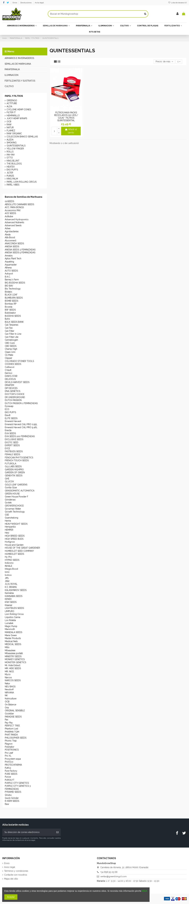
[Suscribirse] (57, 832)
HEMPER (9, 530)
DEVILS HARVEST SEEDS (17, 382)
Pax (6, 719)
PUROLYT (9, 780)
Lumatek (9, 623)
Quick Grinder (12, 798)
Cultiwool (9, 367)
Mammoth (10, 629)
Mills (7, 647)
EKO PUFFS (12, 169)
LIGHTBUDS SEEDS (14, 608)
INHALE (8, 566)
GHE (7, 478)
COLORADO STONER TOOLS (19, 361)
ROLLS (10, 151)
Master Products (13, 638)
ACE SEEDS (10, 213)
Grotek (8, 502)
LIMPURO (9, 611)
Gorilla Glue (11, 487)
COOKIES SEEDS (13, 364)
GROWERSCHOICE (14, 505)
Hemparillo (10, 527)
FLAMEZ (11, 130)
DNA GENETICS (12, 391)
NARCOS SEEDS (13, 680)
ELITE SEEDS (11, 418)
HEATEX (11, 166)
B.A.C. (7, 276)
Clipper (8, 358)
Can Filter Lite (11, 337)
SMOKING (11, 142)
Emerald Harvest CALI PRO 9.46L (21, 427)
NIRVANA (9, 692)
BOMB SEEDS (11, 301)
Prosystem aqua (13, 759)
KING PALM (12, 178)
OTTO (10, 157)
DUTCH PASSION (13, 400)
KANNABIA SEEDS (13, 596)
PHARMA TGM (12, 732)
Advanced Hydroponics (16, 219)
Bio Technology (13, 288)
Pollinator (9, 747)
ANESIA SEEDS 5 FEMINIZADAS (20, 252)
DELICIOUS (10, 379)
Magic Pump (11, 626)
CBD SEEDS (10, 346)
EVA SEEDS (10, 433)
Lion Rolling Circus (14, 614)
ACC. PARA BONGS (14, 207)
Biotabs (8, 292)
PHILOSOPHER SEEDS (15, 738)
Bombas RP (10, 304)
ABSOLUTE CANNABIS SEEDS (19, 204)
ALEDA (10, 139)
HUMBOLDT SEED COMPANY (19, 551)
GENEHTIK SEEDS (13, 475)
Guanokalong (11, 517)
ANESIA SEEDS (12, 246)
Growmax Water (13, 509)
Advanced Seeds (13, 225)
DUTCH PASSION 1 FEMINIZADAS (21, 403)
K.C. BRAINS (11, 587)
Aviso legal (39, 3)
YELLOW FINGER (15, 148)
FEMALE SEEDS (12, 454)
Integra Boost (11, 569)
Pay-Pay (9, 722)
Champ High (11, 349)
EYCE (7, 448)
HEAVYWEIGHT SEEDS (16, 524)
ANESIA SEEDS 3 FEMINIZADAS (20, 249)
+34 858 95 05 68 (108, 872)
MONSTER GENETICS (15, 662)
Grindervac (10, 499)
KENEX (8, 599)
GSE (7, 515)
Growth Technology (15, 511)
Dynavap (9, 406)
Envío (15, 3)
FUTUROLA (10, 463)
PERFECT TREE (12, 725)
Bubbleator (10, 313)
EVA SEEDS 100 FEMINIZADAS (20, 436)
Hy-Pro (8, 557)
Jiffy (7, 578)
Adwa (7, 228)
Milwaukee (10, 650)
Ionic (7, 572)
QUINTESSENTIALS (16, 145)
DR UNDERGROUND (15, 397)
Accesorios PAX (12, 210)
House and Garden (14, 545)
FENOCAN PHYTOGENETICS (19, 457)
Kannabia (9, 593)
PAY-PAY (11, 154)
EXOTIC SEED (11, 442)
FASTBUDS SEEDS (14, 451)
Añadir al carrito (71, 131)
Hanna (8, 521)
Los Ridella (10, 620)
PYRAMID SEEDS (13, 792)
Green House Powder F (16, 496)
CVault (8, 370)
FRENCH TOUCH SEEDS (17, 460)
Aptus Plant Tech (13, 258)
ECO (7, 409)
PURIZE (10, 176)
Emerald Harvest (13, 421)
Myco (7, 674)
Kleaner (8, 605)
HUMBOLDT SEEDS (14, 554)
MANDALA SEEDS (13, 632)
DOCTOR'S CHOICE (14, 394)
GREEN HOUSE (12, 493)
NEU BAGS (10, 686)
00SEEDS (9, 201)
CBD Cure (10, 343)
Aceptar (11, 897)
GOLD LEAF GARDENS (16, 484)
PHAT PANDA (11, 734)
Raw (7, 804)
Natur (7, 683)
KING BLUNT (13, 160)
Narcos (8, 677)
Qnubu (8, 795)
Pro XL (8, 756)
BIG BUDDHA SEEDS (15, 282)
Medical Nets (11, 641)
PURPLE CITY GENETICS (17, 783)
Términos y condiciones (16, 871)
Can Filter (9, 331)
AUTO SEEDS (11, 270)
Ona (7, 707)
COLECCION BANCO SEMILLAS (22, 136)
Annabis (9, 255)
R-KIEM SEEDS (12, 801)
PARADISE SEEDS (13, 716)
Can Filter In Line (13, 334)
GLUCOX (9, 481)
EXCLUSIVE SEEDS (14, 439)
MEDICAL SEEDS (13, 644)
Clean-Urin (10, 352)
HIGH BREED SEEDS (14, 536)
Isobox (8, 575)
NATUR (10, 127)
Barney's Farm (12, 279)
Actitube (9, 216)
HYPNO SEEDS (12, 560)
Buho (7, 319)
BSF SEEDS (10, 310)
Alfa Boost (10, 237)
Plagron (8, 744)
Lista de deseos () (177, 3)
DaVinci (8, 373)
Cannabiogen (11, 340)
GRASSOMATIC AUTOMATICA (19, 490)
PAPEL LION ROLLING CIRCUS (22, 182)
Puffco (8, 768)
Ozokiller (9, 713)
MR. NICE (9, 671)
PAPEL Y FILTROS (14, 96)
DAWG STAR (11, 376)
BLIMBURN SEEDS (14, 298)
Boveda (8, 307)
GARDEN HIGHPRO (14, 469)
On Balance (10, 704)
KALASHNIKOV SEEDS (15, 590)
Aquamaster (11, 264)
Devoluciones (26, 3)
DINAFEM (9, 385)
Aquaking (9, 261)
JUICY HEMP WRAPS (17, 118)
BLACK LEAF (11, 294)
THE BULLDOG (14, 163)
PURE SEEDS (11, 774)
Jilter (7, 581)
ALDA (9, 106)
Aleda (7, 234)
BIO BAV (9, 286)
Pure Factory (11, 771)
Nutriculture (10, 698)
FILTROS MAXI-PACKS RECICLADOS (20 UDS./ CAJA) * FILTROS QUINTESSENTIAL (66, 116)
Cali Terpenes (11, 325)
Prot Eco (9, 762)
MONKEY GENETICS (15, 659)
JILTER (10, 172)
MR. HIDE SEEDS (13, 668)
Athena (8, 267)
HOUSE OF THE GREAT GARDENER (22, 548)
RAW (9, 124)
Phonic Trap (11, 740)
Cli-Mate (9, 355)
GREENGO (12, 100)
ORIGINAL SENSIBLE (15, 710)
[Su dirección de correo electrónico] (28, 832)
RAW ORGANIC (14, 133)
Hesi (7, 533)
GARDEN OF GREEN (15, 472)
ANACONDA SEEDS (14, 243)
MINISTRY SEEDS (13, 656)
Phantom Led (11, 728)
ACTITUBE (12, 103)
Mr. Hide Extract (12, 665)
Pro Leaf (9, 753)
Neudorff (9, 689)
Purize (8, 777)
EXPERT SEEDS (12, 445)
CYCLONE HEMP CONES (19, 109)
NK (6, 695)
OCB (9, 121)
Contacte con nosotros (15, 875)
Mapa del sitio (11, 879)
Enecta (8, 430)
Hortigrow (10, 542)
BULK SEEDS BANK (14, 322)
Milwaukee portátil (14, 653)
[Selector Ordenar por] (164, 61)
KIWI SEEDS (10, 602)
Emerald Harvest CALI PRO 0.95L (21, 424)
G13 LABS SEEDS (13, 466)
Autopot (9, 273)
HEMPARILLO (13, 115)
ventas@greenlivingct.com (113, 876)
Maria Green (11, 635)
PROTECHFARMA (13, 765)
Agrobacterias (12, 231)
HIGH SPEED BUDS (14, 539)
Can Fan (9, 328)
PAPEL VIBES (13, 184)
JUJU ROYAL (11, 584)
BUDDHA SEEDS (13, 316)
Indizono (9, 563)
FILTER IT (11, 112)
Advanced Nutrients (14, 222)
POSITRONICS (12, 750)
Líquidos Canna (12, 617)
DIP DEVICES (11, 388)
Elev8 (7, 415)
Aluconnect (10, 240)
